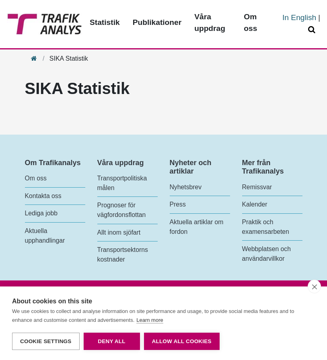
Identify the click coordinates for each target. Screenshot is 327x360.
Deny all (111, 341)
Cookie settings (46, 341)
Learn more (149, 320)
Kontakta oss (43, 195)
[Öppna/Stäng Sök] (313, 30)
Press (178, 204)
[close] (314, 286)
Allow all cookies (182, 341)
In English (299, 17)
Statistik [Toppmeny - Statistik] (105, 22)
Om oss (36, 178)
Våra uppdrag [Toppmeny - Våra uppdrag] (209, 22)
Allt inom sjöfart (119, 232)
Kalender (254, 204)
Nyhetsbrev (186, 187)
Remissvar (257, 187)
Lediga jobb (41, 213)
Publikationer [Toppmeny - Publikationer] (157, 22)
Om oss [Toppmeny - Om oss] (250, 22)
